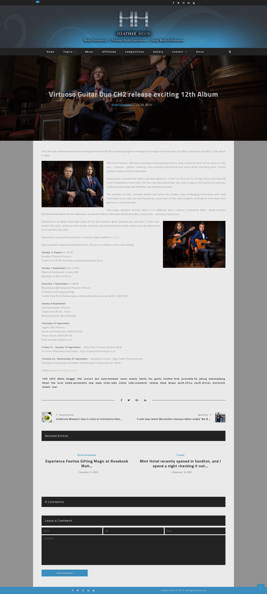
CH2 (79, 378)
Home (50, 51)
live (53, 383)
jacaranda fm (189, 378)
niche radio (110, 383)
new (91, 383)
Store (200, 51)
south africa (185, 383)
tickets (46, 387)
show (163, 383)
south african (202, 383)
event (123, 378)
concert (88, 378)
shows (172, 383)
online (122, 383)
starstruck (219, 383)
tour (54, 387)
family (142, 378)
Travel (180, 455)
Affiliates (109, 51)
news (99, 383)
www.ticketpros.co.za (65, 370)
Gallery (158, 51)
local (60, 383)
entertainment (110, 378)
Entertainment (121, 105)
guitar (158, 378)
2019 (52, 378)
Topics (68, 51)
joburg (203, 378)
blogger (70, 378)
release (153, 383)
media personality (76, 383)
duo (97, 378)
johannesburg (217, 378)
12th (45, 378)
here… (118, 237)
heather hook (171, 378)
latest (45, 383)
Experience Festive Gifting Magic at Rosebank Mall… (86, 463)
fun (150, 378)
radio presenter (137, 383)
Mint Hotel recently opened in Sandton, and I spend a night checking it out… (180, 463)
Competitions (134, 51)
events (133, 378)
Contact (177, 51)
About (89, 51)
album (61, 378)
